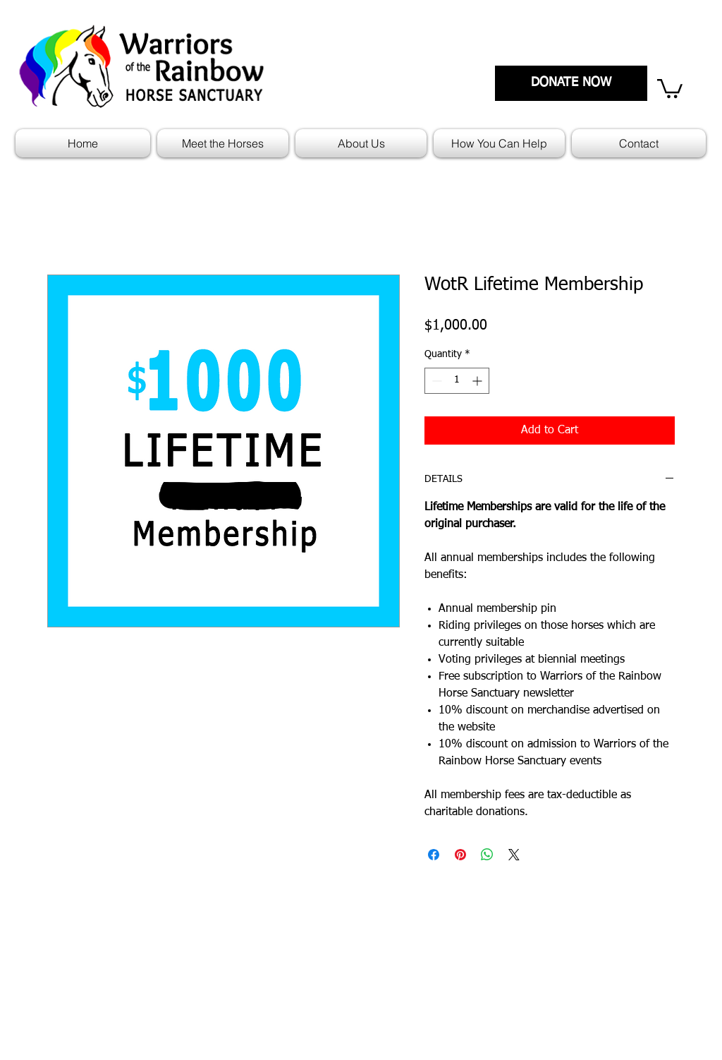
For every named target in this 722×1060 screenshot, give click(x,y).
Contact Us (635, 974)
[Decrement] (435, 380)
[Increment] (478, 380)
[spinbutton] (457, 380)
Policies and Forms (410, 974)
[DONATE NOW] (571, 83)
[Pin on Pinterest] (460, 854)
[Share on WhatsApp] (487, 854)
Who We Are (638, 954)
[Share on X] (514, 854)
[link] (670, 87)
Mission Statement (409, 954)
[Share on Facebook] (433, 854)
